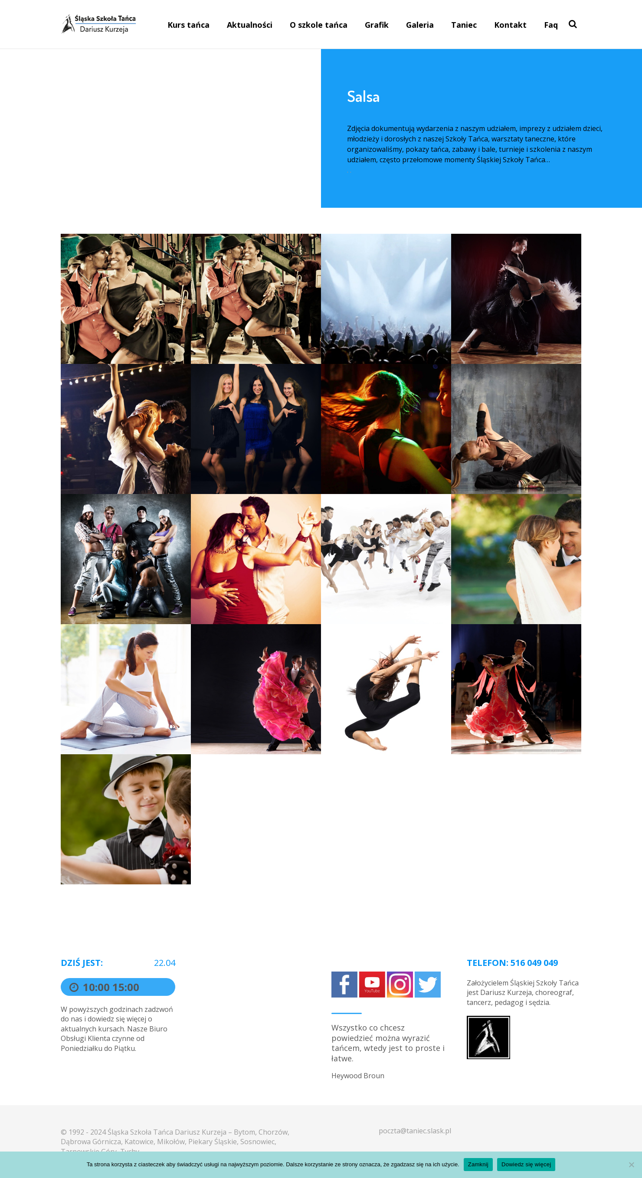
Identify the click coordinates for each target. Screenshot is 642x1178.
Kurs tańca (188, 25)
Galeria (420, 25)
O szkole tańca (318, 25)
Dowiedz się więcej (526, 1164)
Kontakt (510, 25)
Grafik (377, 25)
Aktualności (249, 25)
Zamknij (478, 1164)
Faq (551, 25)
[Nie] (631, 1164)
